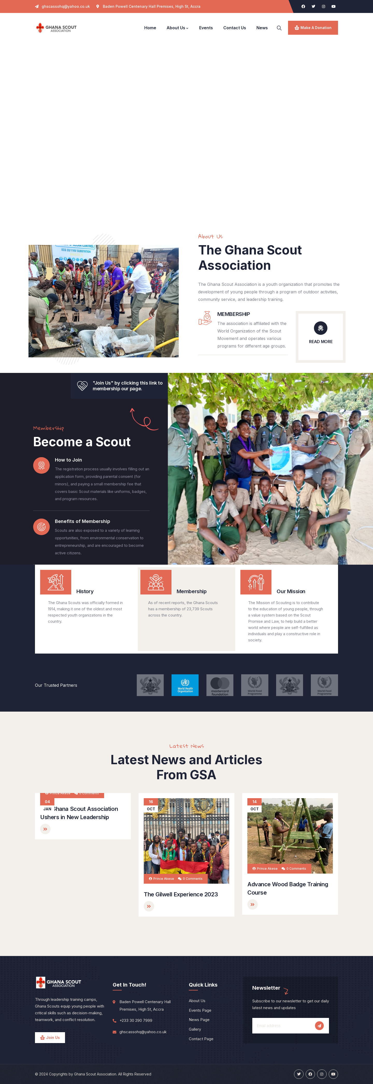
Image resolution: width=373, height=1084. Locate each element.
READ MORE (320, 341)
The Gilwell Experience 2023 (181, 894)
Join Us (53, 1037)
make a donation (316, 27)
